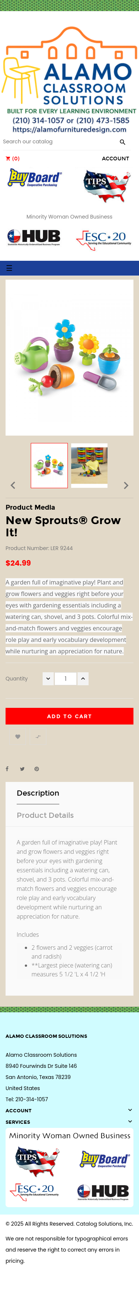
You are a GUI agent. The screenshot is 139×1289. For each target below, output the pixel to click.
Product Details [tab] (45, 815)
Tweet (25, 769)
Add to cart (69, 716)
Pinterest (40, 769)
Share (11, 769)
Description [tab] (38, 793)
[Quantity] (65, 678)
